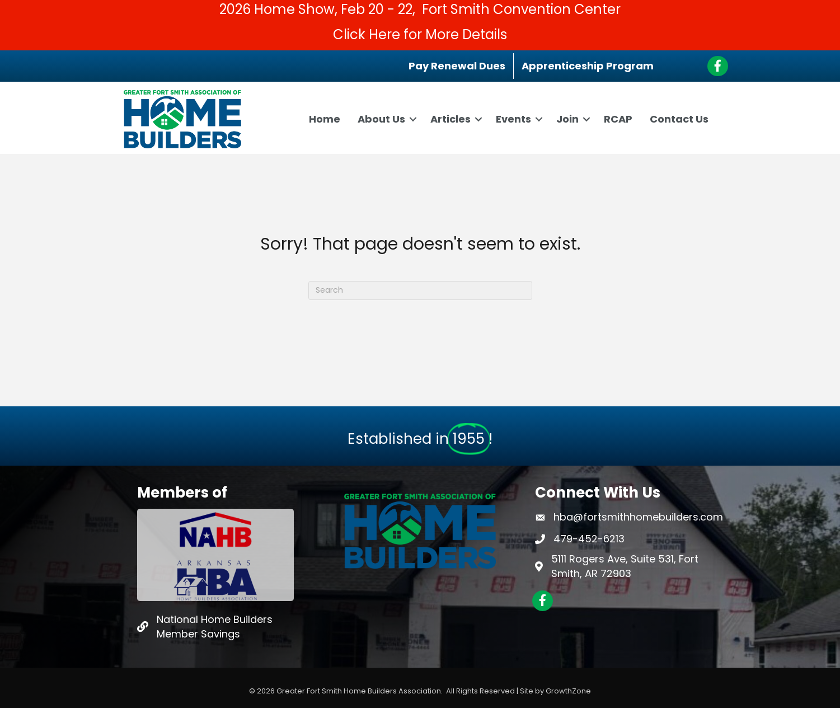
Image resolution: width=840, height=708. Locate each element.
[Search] (420, 290)
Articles (450, 119)
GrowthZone (568, 691)
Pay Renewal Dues (457, 66)
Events (513, 119)
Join (567, 119)
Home (324, 119)
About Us (381, 119)
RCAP (618, 119)
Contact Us (679, 119)
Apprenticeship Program (588, 66)
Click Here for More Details (420, 34)
